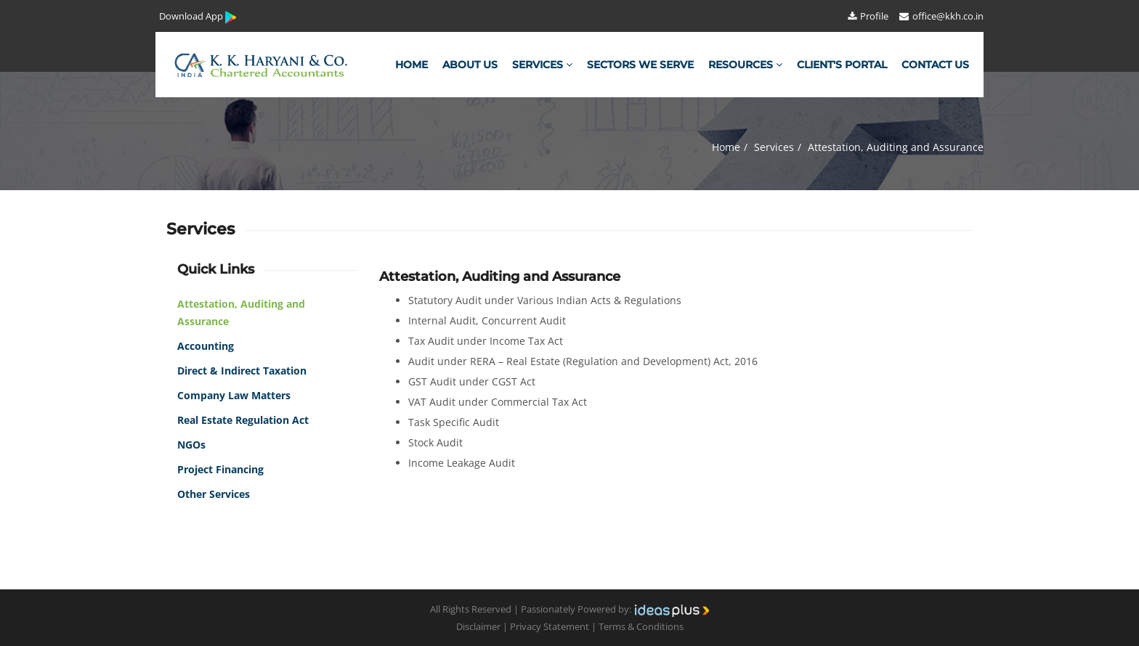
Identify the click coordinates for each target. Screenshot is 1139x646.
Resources (745, 64)
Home (411, 64)
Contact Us (935, 64)
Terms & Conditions (641, 626)
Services (542, 64)
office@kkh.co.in (941, 16)
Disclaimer (478, 626)
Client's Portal (842, 64)
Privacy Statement (549, 626)
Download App (198, 17)
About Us (470, 64)
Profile (867, 16)
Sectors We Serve (640, 64)
